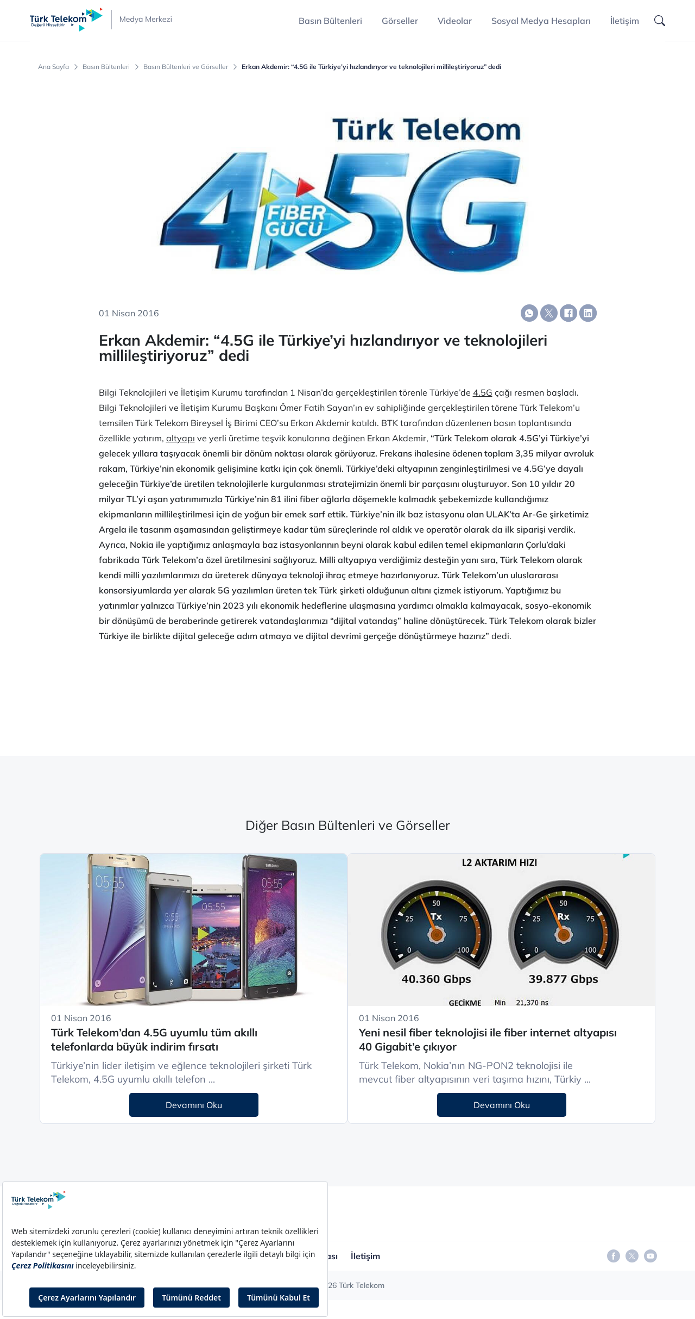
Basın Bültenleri (106, 67)
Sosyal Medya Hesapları (541, 20)
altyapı (180, 438)
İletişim (624, 20)
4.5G (482, 392)
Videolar (455, 20)
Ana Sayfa (53, 67)
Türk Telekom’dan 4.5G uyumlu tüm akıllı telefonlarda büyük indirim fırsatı (154, 1040)
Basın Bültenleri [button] (330, 20)
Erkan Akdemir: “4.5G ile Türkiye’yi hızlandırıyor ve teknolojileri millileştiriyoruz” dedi (371, 67)
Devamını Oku (194, 1104)
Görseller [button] (400, 20)
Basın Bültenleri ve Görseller (185, 67)
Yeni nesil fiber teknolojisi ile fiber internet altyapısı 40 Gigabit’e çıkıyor (488, 1040)
